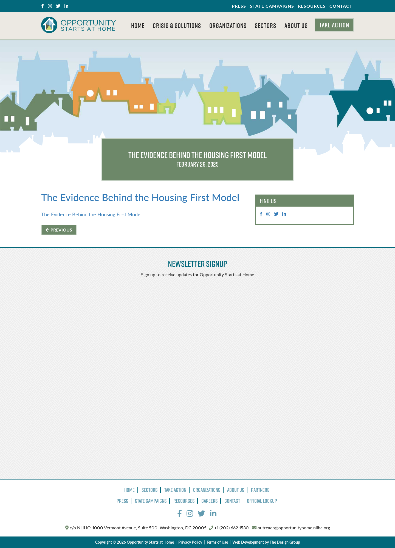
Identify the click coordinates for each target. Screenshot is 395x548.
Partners (260, 490)
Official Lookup (262, 501)
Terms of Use (217, 542)
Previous (59, 230)
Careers (209, 501)
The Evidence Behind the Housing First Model (140, 197)
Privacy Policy (190, 542)
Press (239, 6)
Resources (312, 6)
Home (138, 25)
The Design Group (285, 542)
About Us (296, 25)
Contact (340, 6)
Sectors (265, 25)
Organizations (228, 25)
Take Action (334, 25)
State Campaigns (272, 6)
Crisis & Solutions (177, 25)
